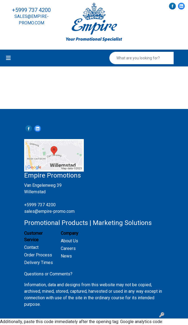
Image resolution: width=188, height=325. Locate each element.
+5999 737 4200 (31, 10)
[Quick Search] (141, 58)
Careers (68, 248)
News (66, 256)
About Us (69, 240)
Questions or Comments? (48, 273)
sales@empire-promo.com (49, 211)
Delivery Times (38, 262)
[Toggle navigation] (8, 58)
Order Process (38, 255)
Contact (31, 247)
